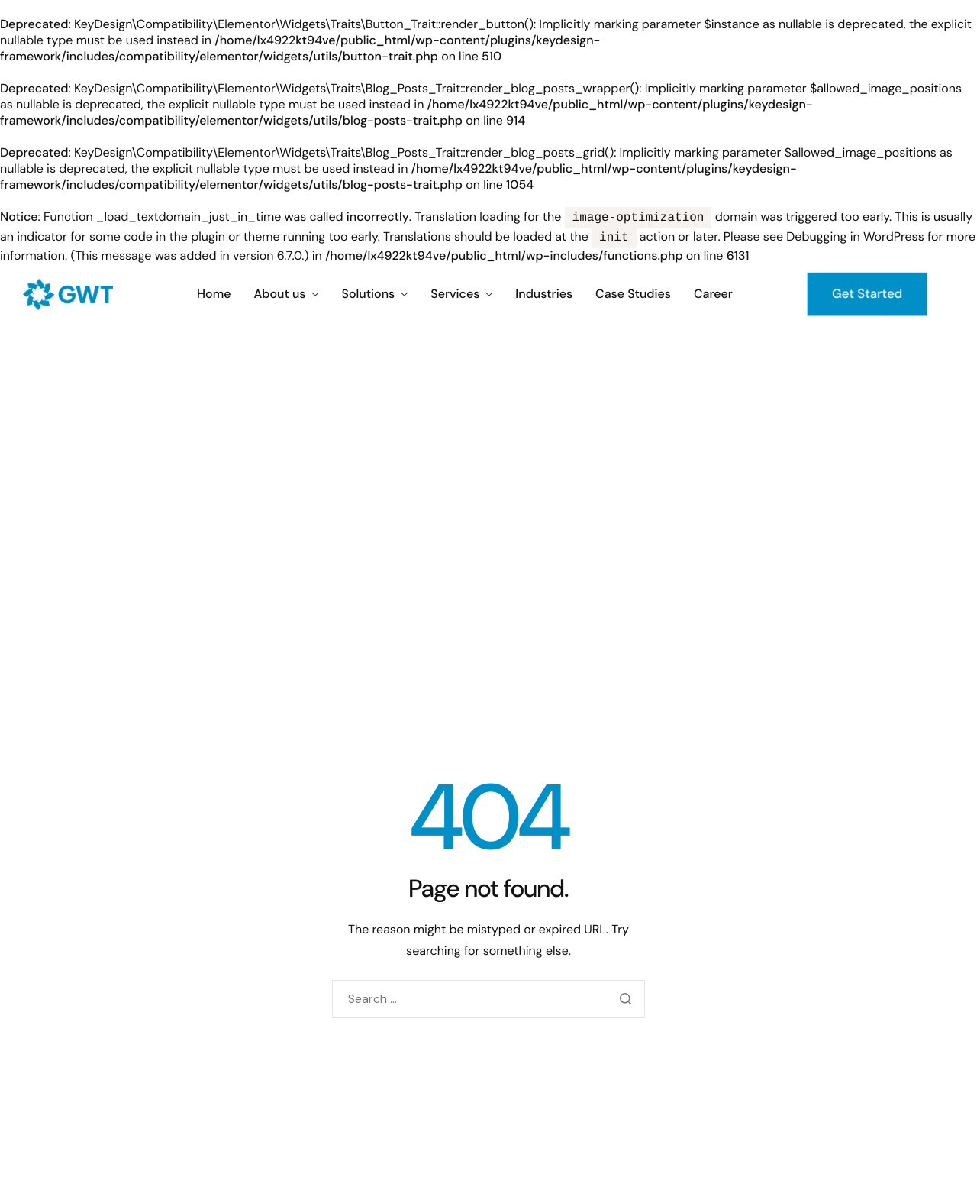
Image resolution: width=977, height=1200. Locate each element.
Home (214, 294)
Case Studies (633, 294)
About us (285, 294)
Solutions (375, 294)
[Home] (68, 293)
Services (461, 294)
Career (713, 294)
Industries (543, 294)
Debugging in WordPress (855, 238)
